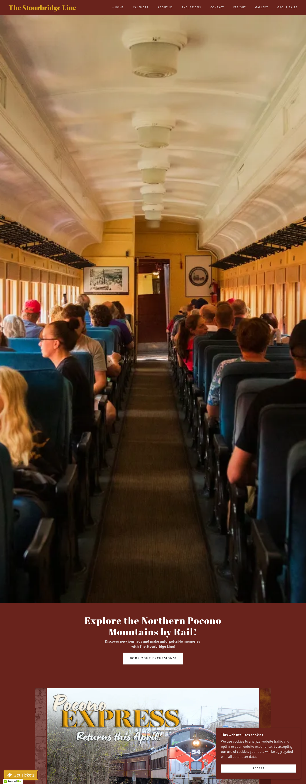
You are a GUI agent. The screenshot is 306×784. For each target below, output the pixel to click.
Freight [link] (239, 7)
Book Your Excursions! (153, 658)
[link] (48, 9)
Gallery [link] (261, 7)
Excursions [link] (191, 7)
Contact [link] (217, 7)
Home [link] (119, 7)
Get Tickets (24, 775)
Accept (258, 768)
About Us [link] (165, 7)
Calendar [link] (141, 7)
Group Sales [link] (287, 7)
